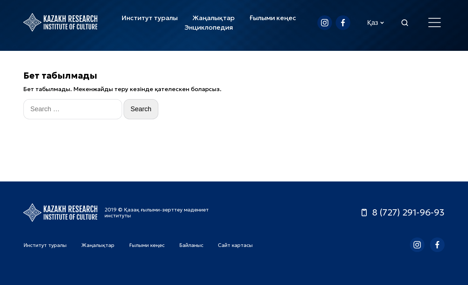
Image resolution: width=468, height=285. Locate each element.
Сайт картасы (235, 245)
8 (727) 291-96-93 (402, 212)
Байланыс (191, 245)
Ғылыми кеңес (272, 18)
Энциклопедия (209, 27)
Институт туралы (149, 18)
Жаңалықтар (213, 18)
